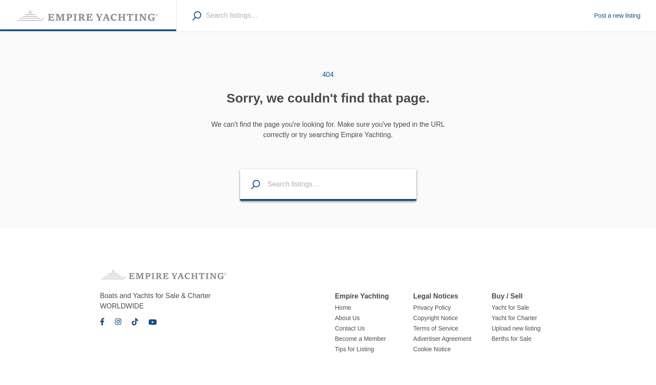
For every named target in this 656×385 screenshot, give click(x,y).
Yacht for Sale (510, 307)
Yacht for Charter (514, 317)
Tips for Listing (354, 349)
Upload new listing (516, 328)
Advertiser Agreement (442, 338)
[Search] (196, 15)
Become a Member (360, 338)
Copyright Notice (435, 317)
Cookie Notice (432, 349)
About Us (347, 317)
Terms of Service (435, 328)
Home (343, 307)
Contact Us (350, 328)
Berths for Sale (511, 338)
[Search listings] (250, 184)
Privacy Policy (432, 307)
